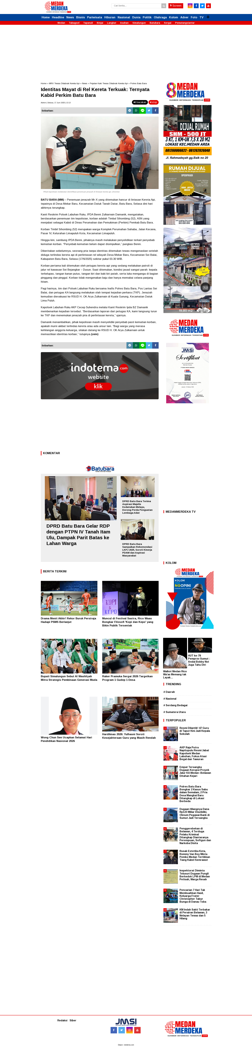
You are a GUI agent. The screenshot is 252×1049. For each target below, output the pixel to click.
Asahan (124, 23)
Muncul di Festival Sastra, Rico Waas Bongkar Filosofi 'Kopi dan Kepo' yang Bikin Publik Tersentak (127, 622)
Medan (61, 23)
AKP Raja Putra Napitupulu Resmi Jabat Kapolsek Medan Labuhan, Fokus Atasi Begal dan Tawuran (194, 753)
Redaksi (62, 1020)
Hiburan (109, 17)
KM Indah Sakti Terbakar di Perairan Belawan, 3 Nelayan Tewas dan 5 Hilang (195, 914)
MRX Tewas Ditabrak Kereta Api (64, 83)
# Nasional (169, 698)
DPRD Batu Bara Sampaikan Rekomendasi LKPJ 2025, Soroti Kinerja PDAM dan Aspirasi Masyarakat (137, 550)
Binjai (100, 23)
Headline (58, 17)
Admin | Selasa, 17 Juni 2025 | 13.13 (56, 103)
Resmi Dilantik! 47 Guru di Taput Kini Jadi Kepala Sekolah (195, 731)
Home (46, 17)
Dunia (136, 17)
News (70, 17)
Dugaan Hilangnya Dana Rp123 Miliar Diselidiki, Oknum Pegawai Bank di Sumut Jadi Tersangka (195, 813)
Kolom (173, 17)
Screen (175, 5)
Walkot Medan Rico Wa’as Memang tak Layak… (175, 674)
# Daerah (169, 692)
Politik (147, 17)
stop (153, 102)
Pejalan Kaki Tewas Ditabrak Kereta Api (109, 83)
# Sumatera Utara (174, 712)
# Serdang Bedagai (175, 705)
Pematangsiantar (185, 23)
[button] (208, 15)
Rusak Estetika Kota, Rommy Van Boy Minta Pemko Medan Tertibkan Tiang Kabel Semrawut (195, 855)
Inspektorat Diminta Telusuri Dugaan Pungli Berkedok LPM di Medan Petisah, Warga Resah (195, 875)
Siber (73, 1020)
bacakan (140, 102)
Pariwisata (94, 17)
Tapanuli (88, 23)
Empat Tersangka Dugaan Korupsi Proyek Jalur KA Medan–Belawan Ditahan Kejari (195, 771)
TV (201, 17)
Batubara (155, 23)
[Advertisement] (126, 51)
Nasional (124, 17)
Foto (194, 17)
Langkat (111, 23)
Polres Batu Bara (138, 83)
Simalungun (139, 23)
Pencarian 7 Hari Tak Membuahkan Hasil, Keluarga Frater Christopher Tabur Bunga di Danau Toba (193, 896)
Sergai (167, 23)
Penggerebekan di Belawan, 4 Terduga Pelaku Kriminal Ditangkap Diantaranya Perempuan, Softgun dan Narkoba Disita (195, 836)
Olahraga (160, 17)
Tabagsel (74, 23)
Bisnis (80, 17)
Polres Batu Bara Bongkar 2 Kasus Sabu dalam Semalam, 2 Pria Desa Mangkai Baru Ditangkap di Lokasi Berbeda (194, 794)
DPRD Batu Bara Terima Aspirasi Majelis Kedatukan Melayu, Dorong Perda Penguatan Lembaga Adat (137, 507)
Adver (184, 17)
